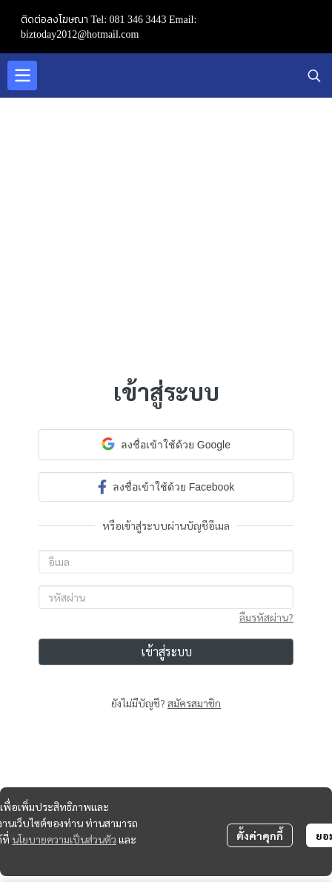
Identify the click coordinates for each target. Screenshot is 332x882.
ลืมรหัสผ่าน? (266, 617)
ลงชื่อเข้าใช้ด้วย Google (166, 444)
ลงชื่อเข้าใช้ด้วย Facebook (166, 486)
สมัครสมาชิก (194, 703)
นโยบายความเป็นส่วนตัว (64, 839)
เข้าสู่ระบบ (166, 651)
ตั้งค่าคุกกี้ (259, 835)
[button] (314, 75)
